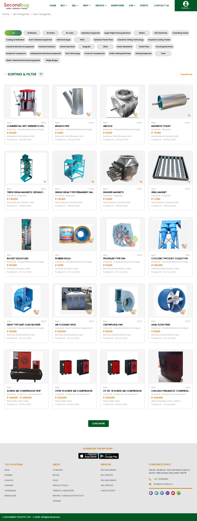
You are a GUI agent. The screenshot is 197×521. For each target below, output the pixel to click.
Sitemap (57, 500)
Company (58, 469)
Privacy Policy (60, 485)
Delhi (7, 469)
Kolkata (9, 480)
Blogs (56, 475)
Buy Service (107, 475)
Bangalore (10, 495)
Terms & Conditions (63, 490)
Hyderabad (10, 490)
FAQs (55, 480)
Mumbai (8, 475)
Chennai (9, 485)
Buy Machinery (108, 469)
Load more (98, 423)
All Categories (21, 14)
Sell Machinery (108, 480)
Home (5, 14)
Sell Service (107, 485)
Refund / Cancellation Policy (68, 495)
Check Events (108, 490)
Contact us (161, 5)
